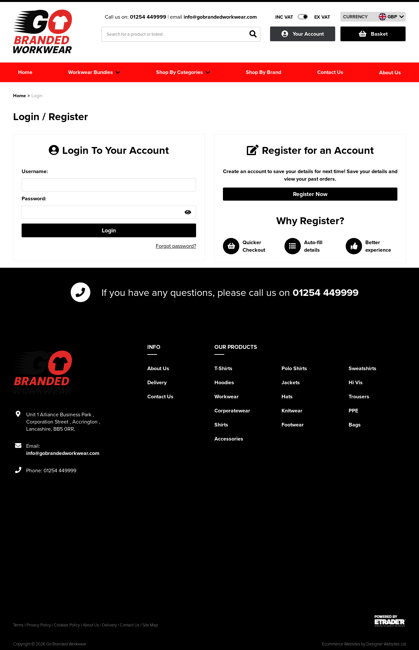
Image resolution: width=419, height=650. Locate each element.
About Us (158, 368)
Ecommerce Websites (341, 644)
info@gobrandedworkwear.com (220, 17)
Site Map (150, 625)
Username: (35, 171)
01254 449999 (149, 17)
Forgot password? (176, 245)
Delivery (157, 382)
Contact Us (160, 396)
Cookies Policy (67, 625)
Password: (34, 198)
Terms (18, 625)
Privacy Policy (39, 625)
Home (19, 95)
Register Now (310, 194)
